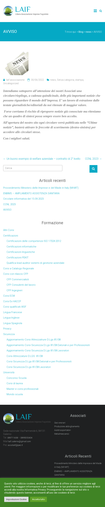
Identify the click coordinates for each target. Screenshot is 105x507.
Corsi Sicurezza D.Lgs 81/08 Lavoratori (29, 367)
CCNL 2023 (93, 158)
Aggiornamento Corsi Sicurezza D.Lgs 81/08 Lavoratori (38, 350)
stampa (79, 79)
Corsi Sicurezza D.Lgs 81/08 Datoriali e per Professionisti (39, 361)
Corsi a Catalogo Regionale (18, 268)
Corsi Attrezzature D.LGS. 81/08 (25, 356)
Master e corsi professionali (22, 388)
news (53, 79)
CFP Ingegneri (14, 290)
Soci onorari (59, 422)
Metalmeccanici (61, 434)
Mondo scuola (15, 394)
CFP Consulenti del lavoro (21, 284)
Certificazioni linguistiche (21, 252)
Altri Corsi (8, 230)
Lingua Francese (12, 312)
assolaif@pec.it (15, 445)
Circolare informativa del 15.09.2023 (23, 198)
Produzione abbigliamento (66, 426)
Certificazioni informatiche (21, 246)
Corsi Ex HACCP (12, 301)
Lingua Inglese (11, 317)
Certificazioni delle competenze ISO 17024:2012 (34, 241)
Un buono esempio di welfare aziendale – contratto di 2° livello (41, 158)
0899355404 (26, 437)
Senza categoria (65, 79)
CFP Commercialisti (18, 279)
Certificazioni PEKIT (17, 257)
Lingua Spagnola (12, 323)
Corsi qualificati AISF (14, 306)
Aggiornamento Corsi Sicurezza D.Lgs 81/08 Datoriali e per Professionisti (48, 345)
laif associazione (15, 79)
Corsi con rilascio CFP (15, 273)
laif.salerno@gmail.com (19, 441)
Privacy (7, 328)
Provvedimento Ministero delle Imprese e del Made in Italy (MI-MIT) (41, 187)
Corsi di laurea (15, 383)
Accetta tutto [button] (38, 499)
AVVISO (7, 209)
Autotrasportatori (62, 430)
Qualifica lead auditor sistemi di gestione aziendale (35, 262)
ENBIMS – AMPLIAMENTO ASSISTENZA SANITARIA (31, 193)
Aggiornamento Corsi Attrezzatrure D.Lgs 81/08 (34, 339)
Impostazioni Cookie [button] (16, 499)
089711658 (12, 437)
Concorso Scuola (16, 377)
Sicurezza (9, 334)
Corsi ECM (9, 295)
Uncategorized (11, 83)
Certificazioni (10, 235)
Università (8, 372)
